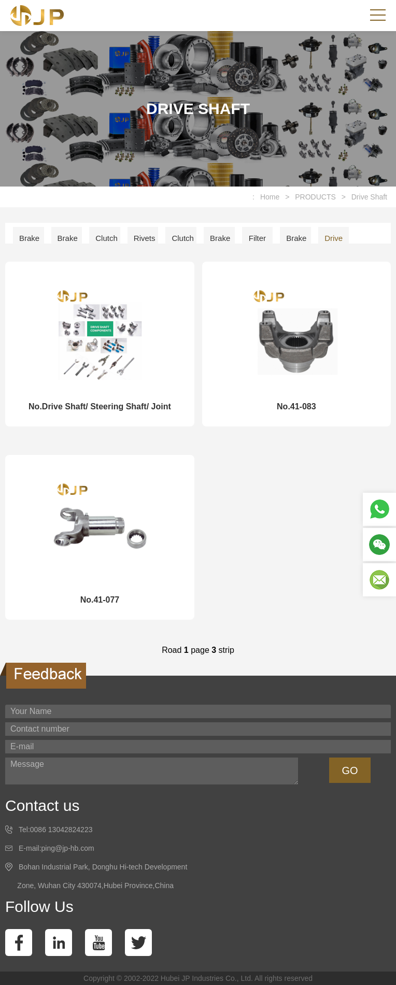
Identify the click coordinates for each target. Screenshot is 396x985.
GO (350, 770)
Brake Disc (220, 242)
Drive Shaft (369, 197)
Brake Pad (68, 242)
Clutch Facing (107, 242)
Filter (257, 238)
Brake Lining (29, 242)
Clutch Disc (183, 242)
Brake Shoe (296, 242)
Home (269, 197)
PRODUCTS (315, 197)
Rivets (144, 238)
